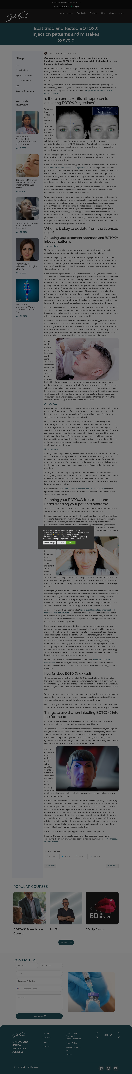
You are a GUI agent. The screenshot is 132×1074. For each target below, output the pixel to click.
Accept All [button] (71, 543)
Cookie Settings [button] (49, 543)
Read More (57, 534)
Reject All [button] (61, 543)
